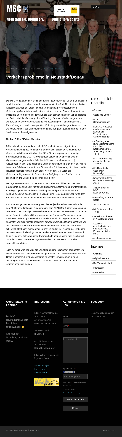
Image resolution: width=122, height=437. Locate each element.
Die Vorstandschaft (102, 263)
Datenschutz (99, 272)
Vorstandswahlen (101, 204)
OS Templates (110, 430)
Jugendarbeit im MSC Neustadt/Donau (101, 190)
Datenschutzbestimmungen (72, 393)
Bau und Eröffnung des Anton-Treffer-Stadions (102, 161)
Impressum (98, 268)
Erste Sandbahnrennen (101, 120)
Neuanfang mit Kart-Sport (103, 198)
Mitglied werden (101, 258)
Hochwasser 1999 (102, 238)
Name (75, 319)
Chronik (35, 69)
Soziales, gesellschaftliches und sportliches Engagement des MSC (102, 228)
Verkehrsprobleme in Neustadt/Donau (103, 217)
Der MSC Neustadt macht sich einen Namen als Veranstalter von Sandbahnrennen (102, 131)
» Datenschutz (41, 372)
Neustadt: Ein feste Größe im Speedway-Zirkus (103, 180)
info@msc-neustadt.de (48, 355)
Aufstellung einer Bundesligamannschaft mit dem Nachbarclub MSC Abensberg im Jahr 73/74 (103, 147)
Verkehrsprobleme (54, 69)
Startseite (12, 69)
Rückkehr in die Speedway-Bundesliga (101, 171)
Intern (24, 69)
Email (75, 329)
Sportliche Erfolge (102, 115)
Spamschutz (75, 373)
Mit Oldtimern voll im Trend (103, 210)
